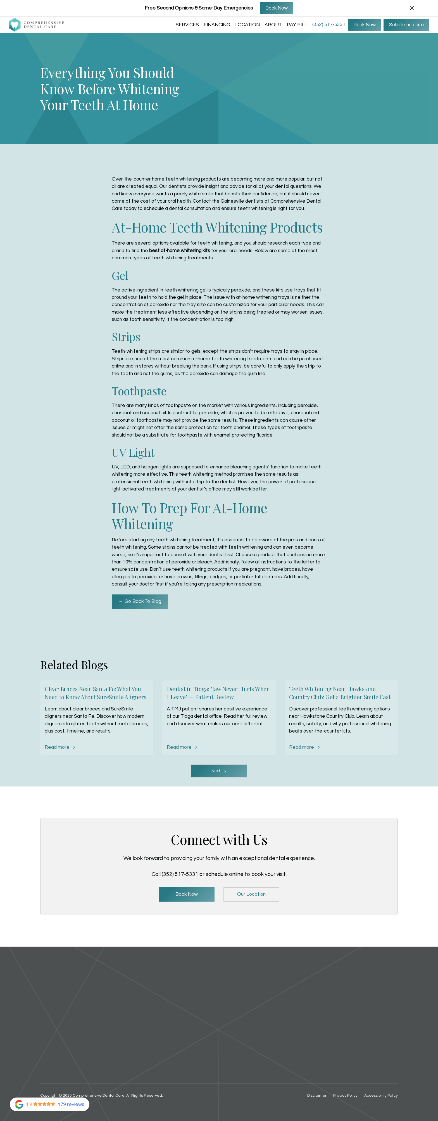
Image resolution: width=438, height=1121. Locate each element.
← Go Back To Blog (139, 601)
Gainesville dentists (242, 201)
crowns (184, 576)
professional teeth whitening (143, 481)
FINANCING (217, 24)
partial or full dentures (258, 576)
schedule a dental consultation (177, 208)
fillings (201, 576)
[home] (36, 25)
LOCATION (247, 24)
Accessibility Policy (381, 1096)
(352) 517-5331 (329, 24)
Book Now (276, 8)
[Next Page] (219, 771)
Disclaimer (317, 1096)
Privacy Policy (345, 1096)
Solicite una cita (406, 24)
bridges (218, 576)
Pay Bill (297, 24)
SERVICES (187, 24)
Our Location (251, 894)
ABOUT (273, 24)
